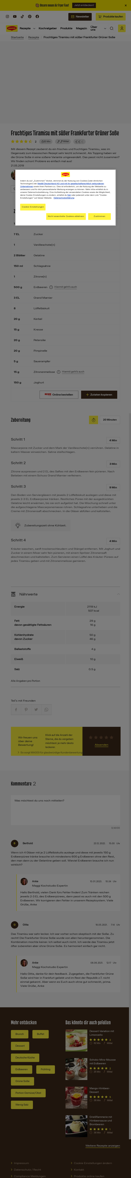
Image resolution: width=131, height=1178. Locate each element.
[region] (65, 197)
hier (69, 195)
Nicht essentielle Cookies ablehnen (66, 216)
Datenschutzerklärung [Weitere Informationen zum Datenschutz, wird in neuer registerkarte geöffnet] (64, 198)
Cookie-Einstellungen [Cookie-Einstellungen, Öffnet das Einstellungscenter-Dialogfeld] (33, 207)
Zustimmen (99, 216)
